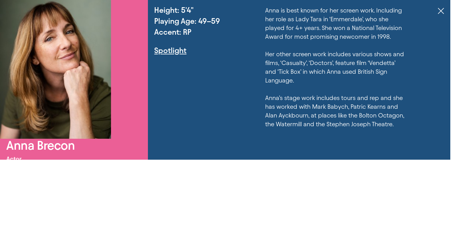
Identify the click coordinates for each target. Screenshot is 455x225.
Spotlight (170, 50)
